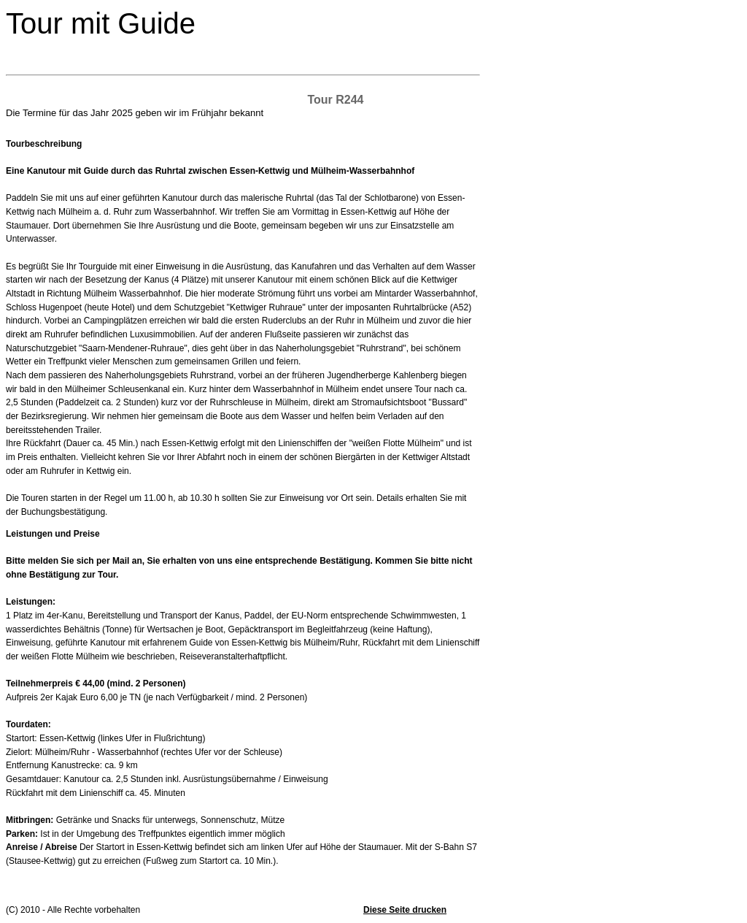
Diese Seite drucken (404, 910)
